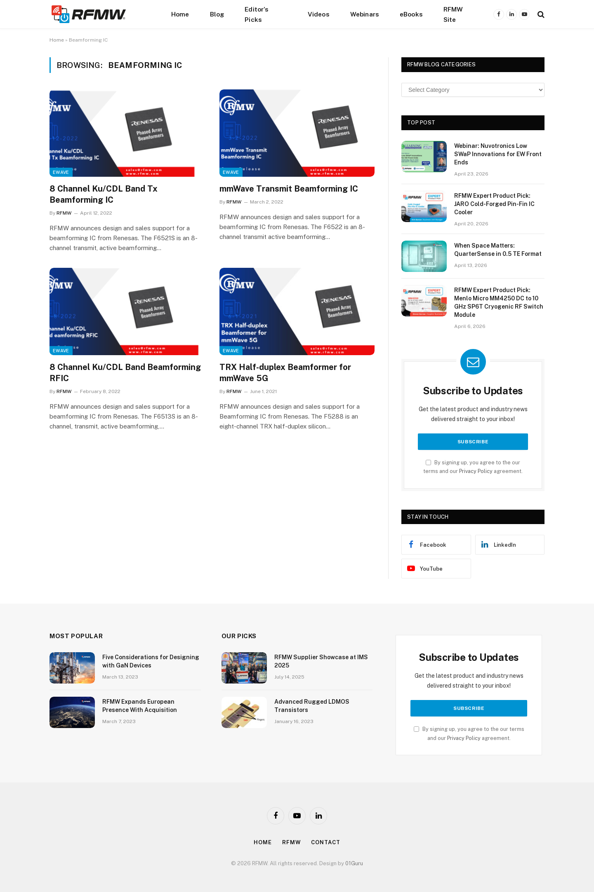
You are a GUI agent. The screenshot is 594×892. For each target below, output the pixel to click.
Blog (217, 14)
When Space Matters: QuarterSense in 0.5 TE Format (498, 249)
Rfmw (291, 842)
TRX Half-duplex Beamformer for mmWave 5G (285, 372)
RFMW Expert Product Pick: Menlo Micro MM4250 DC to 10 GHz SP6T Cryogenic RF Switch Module (498, 302)
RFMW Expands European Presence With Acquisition (139, 705)
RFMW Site (453, 14)
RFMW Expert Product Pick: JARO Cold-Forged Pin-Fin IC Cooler (494, 203)
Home (180, 14)
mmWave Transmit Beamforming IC (288, 189)
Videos (319, 14)
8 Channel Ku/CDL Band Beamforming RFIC (125, 372)
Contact (325, 842)
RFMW (64, 213)
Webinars (364, 14)
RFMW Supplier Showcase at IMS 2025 (321, 661)
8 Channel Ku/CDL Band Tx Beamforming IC (104, 194)
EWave (61, 172)
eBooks (411, 14)
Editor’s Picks (257, 14)
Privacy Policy (476, 471)
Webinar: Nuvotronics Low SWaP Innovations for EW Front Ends (498, 154)
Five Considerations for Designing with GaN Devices (150, 661)
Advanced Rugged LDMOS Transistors (311, 705)
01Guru (354, 863)
